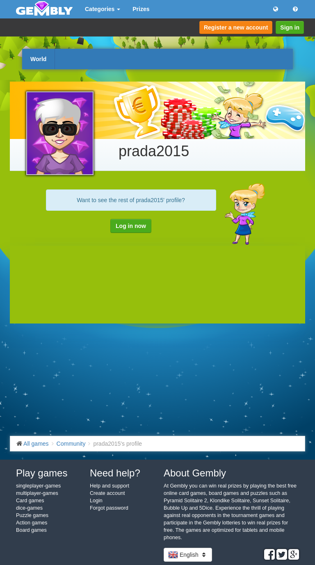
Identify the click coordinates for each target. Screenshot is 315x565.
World (38, 59)
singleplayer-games (38, 486)
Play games (41, 472)
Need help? (115, 472)
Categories (102, 9)
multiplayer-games (37, 493)
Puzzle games (32, 515)
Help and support (109, 486)
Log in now (131, 226)
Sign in (289, 27)
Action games (31, 523)
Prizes (140, 9)
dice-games (29, 508)
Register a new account (236, 27)
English (188, 555)
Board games (31, 530)
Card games (30, 500)
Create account (107, 493)
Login (96, 500)
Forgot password (109, 508)
